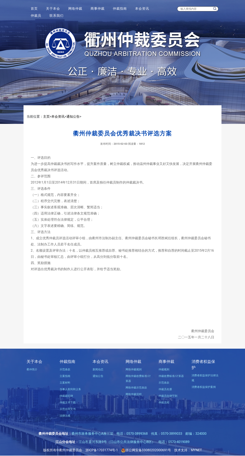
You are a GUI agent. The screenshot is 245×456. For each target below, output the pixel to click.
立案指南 (65, 376)
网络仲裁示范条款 (136, 387)
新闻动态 (98, 369)
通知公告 (73, 116)
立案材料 (65, 382)
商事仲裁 (98, 9)
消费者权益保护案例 (204, 386)
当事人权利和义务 (70, 389)
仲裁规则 (164, 369)
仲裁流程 (164, 402)
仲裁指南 (120, 9)
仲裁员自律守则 (168, 395)
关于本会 (53, 9)
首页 (34, 9)
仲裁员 (36, 16)
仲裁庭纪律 (66, 395)
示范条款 (65, 369)
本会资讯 (142, 9)
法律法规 (65, 415)
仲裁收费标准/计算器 (171, 376)
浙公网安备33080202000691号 (146, 450)
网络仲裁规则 (134, 369)
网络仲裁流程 (134, 394)
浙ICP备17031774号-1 (101, 450)
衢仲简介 (32, 369)
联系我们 (56, 16)
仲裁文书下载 (68, 402)
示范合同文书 (68, 409)
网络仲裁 (75, 9)
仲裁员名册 (165, 389)
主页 (46, 116)
